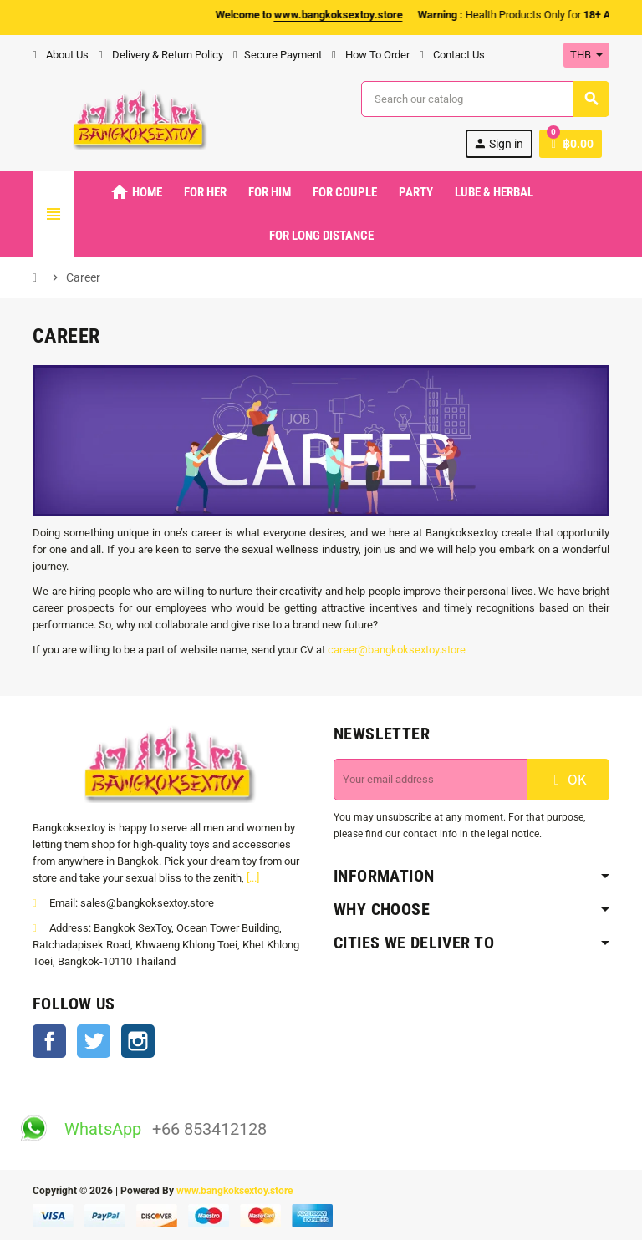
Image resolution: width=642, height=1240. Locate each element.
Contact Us (452, 54)
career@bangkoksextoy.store (397, 649)
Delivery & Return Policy (161, 54)
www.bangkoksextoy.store (234, 1191)
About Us (61, 54)
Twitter (93, 1041)
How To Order (371, 54)
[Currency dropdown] (586, 55)
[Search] (485, 99)
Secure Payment (277, 54)
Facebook (49, 1041)
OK (568, 779)
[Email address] (430, 779)
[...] (253, 878)
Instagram (138, 1041)
